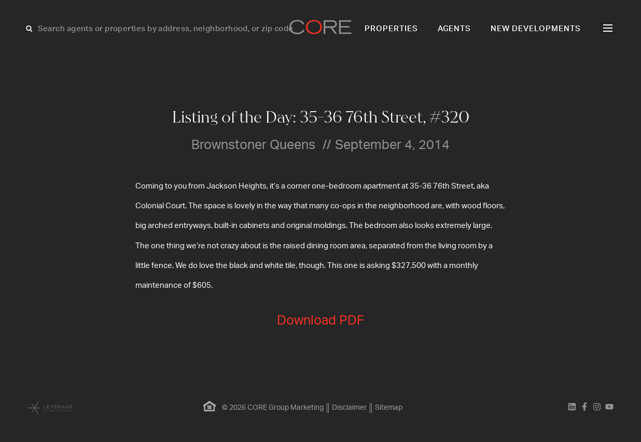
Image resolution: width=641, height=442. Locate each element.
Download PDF (320, 320)
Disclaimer (349, 407)
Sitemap (388, 407)
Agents (454, 29)
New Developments (536, 29)
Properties (391, 29)
